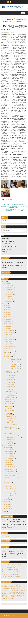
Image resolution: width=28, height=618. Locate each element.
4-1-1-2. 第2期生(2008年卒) (13, 359)
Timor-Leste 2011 (11, 431)
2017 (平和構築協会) (8, 341)
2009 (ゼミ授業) (9, 401)
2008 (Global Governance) (11, 473)
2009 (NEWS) (7, 501)
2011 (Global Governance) (11, 477)
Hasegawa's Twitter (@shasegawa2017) (11, 564)
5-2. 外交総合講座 (8, 460)
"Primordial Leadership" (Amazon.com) (11, 576)
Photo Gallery (7, 352)
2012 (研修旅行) (9, 433)
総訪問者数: (5, 252)
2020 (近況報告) (7, 321)
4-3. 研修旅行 (7, 413)
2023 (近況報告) (7, 328)
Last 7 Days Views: (7, 241)
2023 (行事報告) (9, 299)
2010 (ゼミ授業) (9, 403)
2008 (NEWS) (7, 499)
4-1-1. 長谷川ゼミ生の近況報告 (12, 358)
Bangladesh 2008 (11, 416)
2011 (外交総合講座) (10, 466)
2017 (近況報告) (7, 314)
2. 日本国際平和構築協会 (8, 330)
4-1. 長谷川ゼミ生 (8, 356)
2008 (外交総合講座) (10, 462)
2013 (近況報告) (7, 305)
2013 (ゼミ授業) (9, 410)
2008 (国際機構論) (9, 449)
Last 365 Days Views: (7, 246)
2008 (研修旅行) (9, 414)
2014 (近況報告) (7, 307)
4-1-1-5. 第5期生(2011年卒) (13, 364)
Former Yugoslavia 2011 (12, 428)
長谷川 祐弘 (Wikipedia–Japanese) (10, 569)
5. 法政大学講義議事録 (7, 445)
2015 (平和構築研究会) (9, 337)
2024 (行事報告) (9, 301)
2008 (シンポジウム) (10, 484)
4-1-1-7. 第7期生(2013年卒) (13, 368)
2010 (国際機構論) (9, 453)
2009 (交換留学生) (11, 393)
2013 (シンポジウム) (10, 495)
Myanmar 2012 (10, 439)
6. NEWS (4, 498)
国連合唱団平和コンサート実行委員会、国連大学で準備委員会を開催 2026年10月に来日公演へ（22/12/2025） (13, 586)
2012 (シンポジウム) (10, 493)
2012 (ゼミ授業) (9, 408)
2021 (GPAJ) (7, 348)
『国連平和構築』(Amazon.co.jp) (10, 574)
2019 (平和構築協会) (8, 346)
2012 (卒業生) (10, 379)
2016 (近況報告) (7, 312)
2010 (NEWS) (7, 504)
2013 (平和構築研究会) (9, 332)
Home (4, 18)
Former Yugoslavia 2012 (12, 435)
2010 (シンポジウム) (10, 488)
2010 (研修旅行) (9, 421)
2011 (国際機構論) (9, 456)
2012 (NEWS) (7, 508)
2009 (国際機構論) (9, 451)
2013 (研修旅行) (9, 442)
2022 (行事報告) (9, 296)
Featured (4, 511)
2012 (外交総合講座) (10, 469)
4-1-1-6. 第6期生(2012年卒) (13, 366)
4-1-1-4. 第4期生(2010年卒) (13, 362)
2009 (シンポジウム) (10, 486)
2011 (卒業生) (10, 377)
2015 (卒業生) (10, 386)
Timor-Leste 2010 (11, 424)
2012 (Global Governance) (11, 480)
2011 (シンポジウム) (10, 491)
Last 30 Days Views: (7, 243)
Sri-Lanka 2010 (10, 422)
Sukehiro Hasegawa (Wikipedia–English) (11, 571)
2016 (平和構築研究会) (9, 339)
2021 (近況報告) (7, 323)
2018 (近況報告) (7, 316)
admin (6, 32)
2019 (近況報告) (7, 319)
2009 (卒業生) (10, 372)
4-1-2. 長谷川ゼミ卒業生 (11, 371)
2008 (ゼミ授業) (9, 399)
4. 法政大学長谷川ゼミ (7, 354)
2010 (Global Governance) (11, 475)
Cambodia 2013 (10, 443)
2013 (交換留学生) (11, 395)
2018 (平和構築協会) (8, 344)
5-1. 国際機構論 (7, 447)
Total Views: (5, 249)
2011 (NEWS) (11, 18)
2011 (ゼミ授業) (9, 406)
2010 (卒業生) (10, 375)
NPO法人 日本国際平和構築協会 (9, 567)
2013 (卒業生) (10, 382)
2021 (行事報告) (9, 294)
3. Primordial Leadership (8, 351)
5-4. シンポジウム (8, 482)
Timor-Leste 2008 (11, 418)
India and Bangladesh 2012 (13, 437)
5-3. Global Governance (9, 471)
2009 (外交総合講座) (10, 464)
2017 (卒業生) (10, 389)
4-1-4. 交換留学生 (9, 391)
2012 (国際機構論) (9, 458)
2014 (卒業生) (10, 384)
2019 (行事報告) (9, 289)
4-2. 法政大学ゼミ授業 (9, 397)
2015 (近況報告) (7, 309)
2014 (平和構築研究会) (9, 334)
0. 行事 (4, 281)
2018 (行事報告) (9, 287)
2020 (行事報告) (9, 292)
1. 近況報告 (5, 303)
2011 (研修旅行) (9, 427)
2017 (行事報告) (9, 285)
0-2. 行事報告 (7, 283)
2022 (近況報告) (7, 326)
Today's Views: (6, 238)
